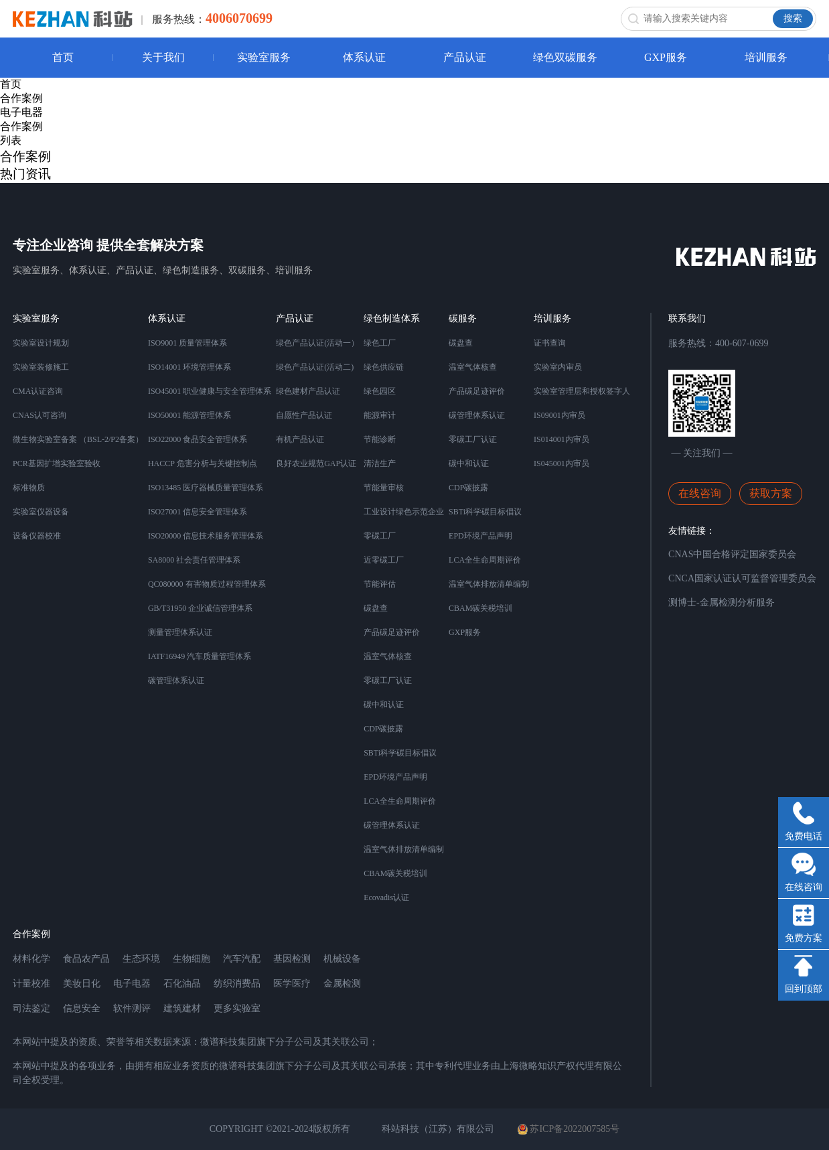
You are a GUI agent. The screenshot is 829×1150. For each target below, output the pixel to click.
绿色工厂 (380, 343)
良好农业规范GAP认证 (316, 463)
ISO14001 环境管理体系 (189, 367)
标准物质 (29, 487)
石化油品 (182, 984)
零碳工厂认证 (388, 680)
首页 (63, 57)
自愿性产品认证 (304, 415)
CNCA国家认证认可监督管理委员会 (742, 578)
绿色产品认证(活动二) (315, 367)
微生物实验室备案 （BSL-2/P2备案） (78, 439)
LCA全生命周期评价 (400, 801)
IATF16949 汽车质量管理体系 (199, 656)
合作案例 (21, 98)
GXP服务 (665, 57)
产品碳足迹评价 (392, 632)
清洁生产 (380, 463)
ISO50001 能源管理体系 (189, 415)
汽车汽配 (241, 959)
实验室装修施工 (41, 367)
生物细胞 (191, 959)
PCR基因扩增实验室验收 (56, 463)
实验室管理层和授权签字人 (582, 391)
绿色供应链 (384, 367)
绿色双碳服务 (565, 57)
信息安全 (81, 1008)
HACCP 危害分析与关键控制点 (202, 463)
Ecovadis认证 (386, 897)
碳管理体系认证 (176, 680)
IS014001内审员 (561, 439)
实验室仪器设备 (41, 511)
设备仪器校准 (37, 536)
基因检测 (292, 959)
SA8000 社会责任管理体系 (194, 560)
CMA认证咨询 (38, 391)
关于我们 (163, 57)
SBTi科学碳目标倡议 (400, 753)
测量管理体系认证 (180, 632)
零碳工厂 (380, 536)
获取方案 (770, 493)
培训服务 (766, 57)
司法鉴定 (31, 1008)
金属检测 (342, 984)
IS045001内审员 (561, 463)
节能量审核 (384, 487)
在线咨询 (699, 493)
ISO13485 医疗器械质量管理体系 (205, 487)
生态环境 (141, 959)
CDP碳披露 (383, 728)
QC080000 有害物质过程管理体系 (207, 584)
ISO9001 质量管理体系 (187, 343)
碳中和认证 (384, 704)
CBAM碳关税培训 (395, 873)
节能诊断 (380, 439)
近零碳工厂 (384, 560)
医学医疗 (292, 984)
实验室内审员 (558, 367)
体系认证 (364, 57)
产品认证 (464, 57)
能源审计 (380, 415)
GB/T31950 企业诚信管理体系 (200, 608)
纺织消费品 (237, 984)
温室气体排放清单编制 (404, 849)
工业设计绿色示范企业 (404, 511)
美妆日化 (81, 984)
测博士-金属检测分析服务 (721, 602)
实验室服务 (264, 57)
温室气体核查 (388, 656)
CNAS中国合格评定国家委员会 (732, 554)
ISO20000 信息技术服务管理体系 (205, 536)
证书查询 (550, 343)
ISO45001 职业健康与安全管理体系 (209, 391)
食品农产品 (86, 959)
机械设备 (342, 959)
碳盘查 (376, 608)
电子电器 (21, 112)
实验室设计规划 (41, 343)
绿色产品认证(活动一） (317, 343)
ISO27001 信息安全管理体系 (197, 511)
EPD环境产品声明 (395, 777)
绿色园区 (380, 391)
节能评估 (380, 584)
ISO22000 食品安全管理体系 (197, 439)
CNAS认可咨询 (39, 415)
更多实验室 (237, 1008)
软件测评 (132, 1008)
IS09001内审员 (559, 415)
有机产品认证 (300, 439)
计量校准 (31, 984)
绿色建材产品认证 (308, 391)
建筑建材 (182, 1008)
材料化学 (31, 959)
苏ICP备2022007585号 (568, 1129)
